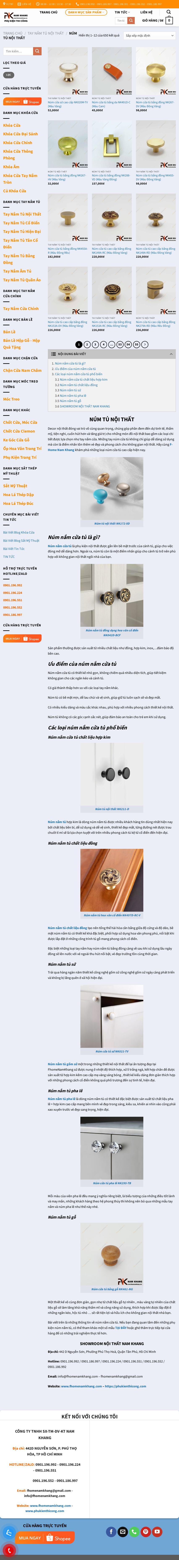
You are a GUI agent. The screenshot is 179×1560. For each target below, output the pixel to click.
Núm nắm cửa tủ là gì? (70, 363)
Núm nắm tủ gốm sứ (62, 1064)
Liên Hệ (146, 12)
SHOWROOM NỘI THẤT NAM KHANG (85, 406)
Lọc (8, 75)
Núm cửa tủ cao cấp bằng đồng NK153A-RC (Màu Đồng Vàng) (111, 324)
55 (136, 344)
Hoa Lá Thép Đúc (18, 504)
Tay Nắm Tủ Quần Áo (22, 280)
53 (120, 344)
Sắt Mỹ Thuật (15, 486)
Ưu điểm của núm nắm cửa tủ (75, 369)
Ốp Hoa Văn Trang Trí (22, 449)
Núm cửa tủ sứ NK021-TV (111, 1051)
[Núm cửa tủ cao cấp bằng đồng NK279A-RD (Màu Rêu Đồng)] (156, 290)
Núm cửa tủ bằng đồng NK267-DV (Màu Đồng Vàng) (155, 104)
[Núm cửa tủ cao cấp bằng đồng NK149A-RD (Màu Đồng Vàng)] (156, 217)
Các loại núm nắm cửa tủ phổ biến (78, 374)
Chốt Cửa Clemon (19, 431)
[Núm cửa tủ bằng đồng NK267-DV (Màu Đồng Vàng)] (156, 71)
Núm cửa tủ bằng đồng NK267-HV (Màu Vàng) (67, 177)
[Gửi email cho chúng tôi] (123, 1532)
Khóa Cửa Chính (17, 143)
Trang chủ (49, 12)
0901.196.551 (12, 600)
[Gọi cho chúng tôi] (134, 1532)
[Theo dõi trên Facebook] (111, 1532)
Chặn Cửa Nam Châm (22, 371)
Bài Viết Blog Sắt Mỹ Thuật (21, 540)
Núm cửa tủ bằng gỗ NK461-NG (112, 1289)
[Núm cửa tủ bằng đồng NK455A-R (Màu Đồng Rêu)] (68, 217)
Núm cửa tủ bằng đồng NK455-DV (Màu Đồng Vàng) (155, 177)
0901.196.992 (12, 585)
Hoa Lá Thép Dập (18, 495)
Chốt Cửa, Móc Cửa (20, 422)
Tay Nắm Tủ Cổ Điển (21, 223)
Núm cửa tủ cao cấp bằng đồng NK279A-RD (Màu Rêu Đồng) (155, 324)
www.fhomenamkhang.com (81, 1386)
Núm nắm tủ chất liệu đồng (79, 385)
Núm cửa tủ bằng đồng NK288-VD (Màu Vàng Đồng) (111, 177)
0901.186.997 (12, 615)
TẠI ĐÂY (121, 1328)
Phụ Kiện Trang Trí (20, 457)
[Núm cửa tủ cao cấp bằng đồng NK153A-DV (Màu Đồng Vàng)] (68, 290)
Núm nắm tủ (57, 822)
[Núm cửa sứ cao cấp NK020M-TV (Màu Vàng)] (68, 71)
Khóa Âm (11, 167)
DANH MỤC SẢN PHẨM (86, 12)
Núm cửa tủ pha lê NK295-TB (112, 1183)
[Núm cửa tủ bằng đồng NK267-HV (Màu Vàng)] (68, 144)
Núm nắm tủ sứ (70, 390)
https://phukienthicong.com (125, 1386)
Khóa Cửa (12, 125)
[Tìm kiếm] (169, 12)
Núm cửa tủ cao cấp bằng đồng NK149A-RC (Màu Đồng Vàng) (111, 251)
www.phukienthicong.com (44, 1511)
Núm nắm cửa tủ (60, 546)
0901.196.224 (12, 593)
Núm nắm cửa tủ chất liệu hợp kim (83, 379)
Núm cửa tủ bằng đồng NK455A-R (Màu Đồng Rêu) (68, 251)
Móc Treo (11, 399)
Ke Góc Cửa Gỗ (16, 440)
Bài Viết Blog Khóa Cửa (18, 532)
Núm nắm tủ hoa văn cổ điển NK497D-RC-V (112, 915)
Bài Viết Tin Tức (14, 549)
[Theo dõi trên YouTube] (157, 1532)
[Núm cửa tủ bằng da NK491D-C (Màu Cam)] (112, 71)
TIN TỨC (122, 12)
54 (128, 344)
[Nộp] (131, 20)
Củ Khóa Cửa (14, 191)
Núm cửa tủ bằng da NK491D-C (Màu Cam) (111, 104)
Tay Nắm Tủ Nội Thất (46, 33)
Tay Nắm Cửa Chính (21, 309)
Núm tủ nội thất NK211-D (112, 809)
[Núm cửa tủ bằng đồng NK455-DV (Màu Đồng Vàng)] (156, 144)
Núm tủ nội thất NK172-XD (111, 523)
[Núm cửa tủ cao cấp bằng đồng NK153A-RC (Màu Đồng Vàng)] (112, 290)
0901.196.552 (12, 607)
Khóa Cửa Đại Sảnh (20, 134)
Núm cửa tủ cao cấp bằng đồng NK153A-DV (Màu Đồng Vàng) (67, 324)
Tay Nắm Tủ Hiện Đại (22, 232)
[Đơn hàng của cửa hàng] (149, 36)
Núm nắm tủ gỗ (70, 401)
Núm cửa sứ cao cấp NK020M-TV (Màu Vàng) (68, 104)
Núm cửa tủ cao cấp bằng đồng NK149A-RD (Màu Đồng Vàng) (155, 251)
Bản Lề (9, 332)
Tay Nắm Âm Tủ (17, 271)
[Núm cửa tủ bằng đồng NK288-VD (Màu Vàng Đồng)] (112, 144)
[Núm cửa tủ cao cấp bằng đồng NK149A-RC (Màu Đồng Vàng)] (112, 217)
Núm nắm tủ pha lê (73, 395)
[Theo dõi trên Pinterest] (146, 1532)
